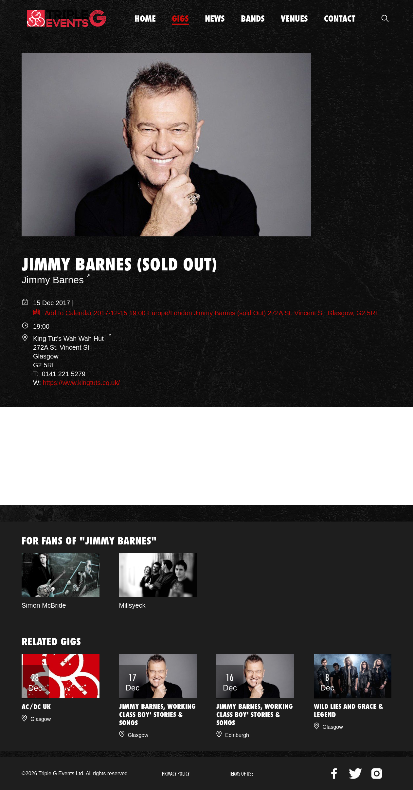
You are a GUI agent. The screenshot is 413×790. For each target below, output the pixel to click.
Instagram (376, 773)
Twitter (355, 773)
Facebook (334, 773)
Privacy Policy (175, 774)
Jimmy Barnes (53, 279)
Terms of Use (241, 774)
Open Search (384, 18)
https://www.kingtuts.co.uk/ (81, 382)
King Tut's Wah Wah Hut (69, 338)
